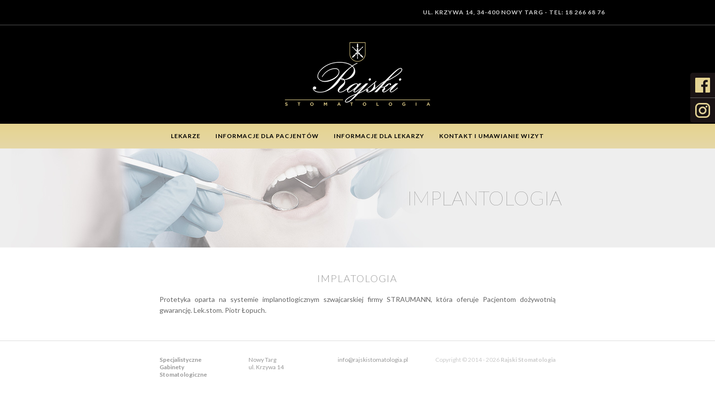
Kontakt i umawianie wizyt (491, 136)
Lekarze (186, 136)
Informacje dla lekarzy (379, 136)
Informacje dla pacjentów (267, 136)
